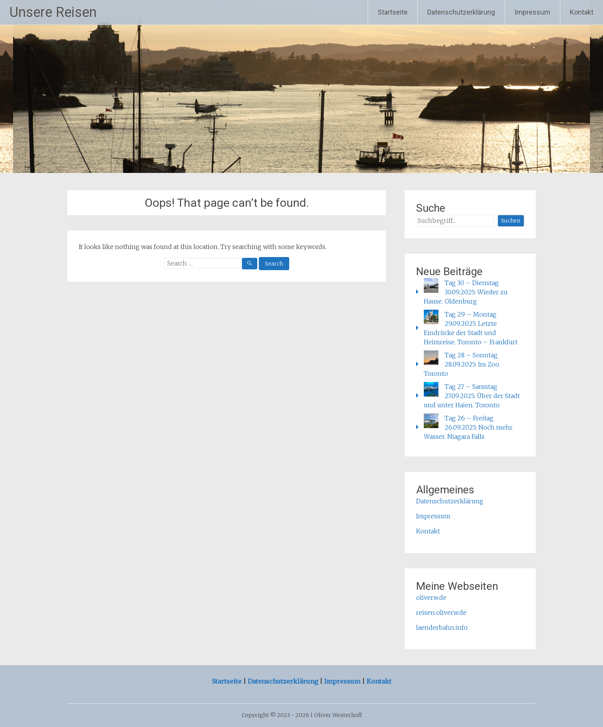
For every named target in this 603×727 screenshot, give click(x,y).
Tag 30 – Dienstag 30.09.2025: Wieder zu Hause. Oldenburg (466, 292)
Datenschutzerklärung (461, 12)
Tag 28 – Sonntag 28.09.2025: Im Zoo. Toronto (462, 364)
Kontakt (581, 12)
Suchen (510, 220)
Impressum (532, 12)
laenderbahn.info (442, 627)
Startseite (393, 12)
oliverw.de (431, 597)
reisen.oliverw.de (441, 612)
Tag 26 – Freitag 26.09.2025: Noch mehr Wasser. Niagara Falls (468, 427)
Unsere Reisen (53, 12)
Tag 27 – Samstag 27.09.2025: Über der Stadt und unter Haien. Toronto (472, 396)
